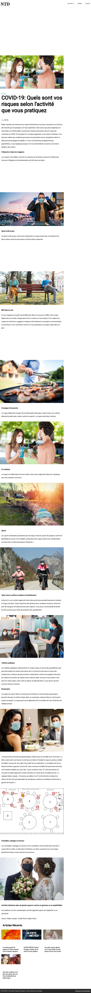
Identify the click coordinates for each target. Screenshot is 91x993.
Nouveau (3, 93)
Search (87, 3)
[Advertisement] (45, 30)
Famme (79, 3)
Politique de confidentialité (82, 991)
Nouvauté (71, 3)
